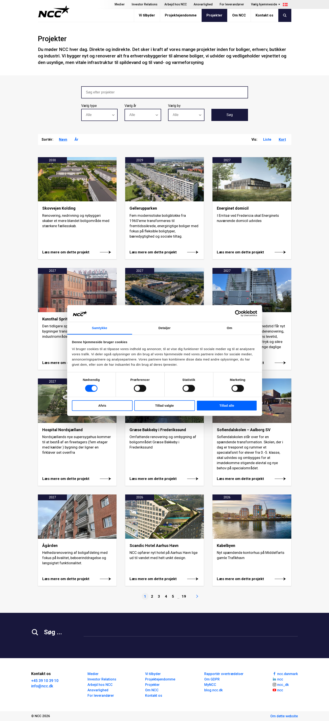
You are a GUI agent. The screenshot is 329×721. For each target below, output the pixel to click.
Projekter (214, 15)
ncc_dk (280, 684)
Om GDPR (212, 679)
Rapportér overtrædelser (223, 674)
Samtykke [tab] (99, 328)
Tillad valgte (164, 405)
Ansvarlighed (203, 4)
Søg (230, 115)
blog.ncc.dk (213, 690)
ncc (277, 679)
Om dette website (284, 716)
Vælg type (89, 106)
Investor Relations (144, 4)
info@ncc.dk (42, 686)
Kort (282, 139)
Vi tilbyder (147, 15)
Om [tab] (229, 328)
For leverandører (232, 4)
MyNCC (210, 685)
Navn (63, 139)
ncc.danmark (285, 673)
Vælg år (130, 106)
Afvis (102, 405)
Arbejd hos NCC (175, 4)
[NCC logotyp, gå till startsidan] (54, 11)
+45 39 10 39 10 (44, 680)
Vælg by (174, 106)
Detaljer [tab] (165, 328)
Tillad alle (226, 405)
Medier (120, 4)
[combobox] (99, 115)
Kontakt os (264, 15)
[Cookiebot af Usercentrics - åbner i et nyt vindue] (238, 313)
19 (184, 596)
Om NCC (239, 15)
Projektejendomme (181, 15)
